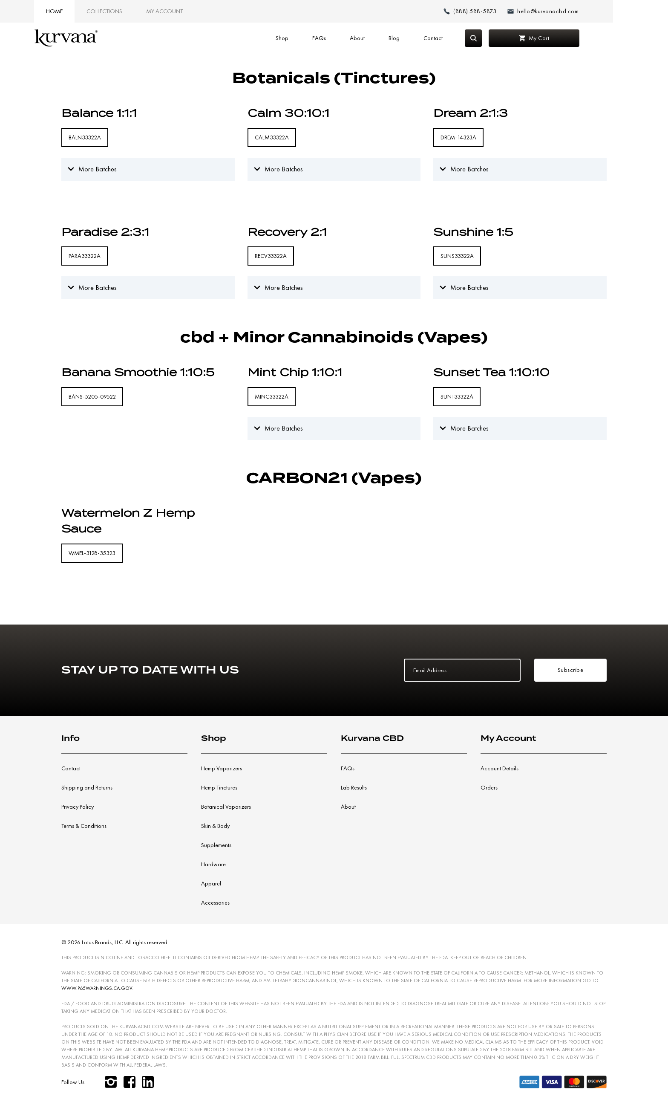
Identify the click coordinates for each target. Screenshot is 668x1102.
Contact (454, 38)
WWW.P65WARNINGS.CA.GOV (96, 988)
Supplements (216, 845)
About (378, 38)
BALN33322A (85, 137)
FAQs (340, 38)
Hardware (213, 864)
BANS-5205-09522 (92, 396)
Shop (303, 38)
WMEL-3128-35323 (92, 553)
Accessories (215, 902)
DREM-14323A (458, 137)
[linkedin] (148, 1082)
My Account (190, 11)
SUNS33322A (457, 256)
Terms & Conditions (84, 826)
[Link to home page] (92, 38)
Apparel (211, 883)
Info (70, 738)
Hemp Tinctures (219, 787)
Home (80, 11)
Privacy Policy (77, 806)
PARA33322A (85, 256)
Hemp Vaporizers (221, 768)
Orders (489, 787)
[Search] (494, 38)
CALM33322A (272, 137)
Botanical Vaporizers (226, 806)
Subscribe (571, 670)
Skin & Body (215, 826)
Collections (130, 11)
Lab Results (354, 787)
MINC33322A (271, 396)
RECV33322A (271, 256)
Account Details (499, 768)
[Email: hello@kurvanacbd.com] (569, 11)
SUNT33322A (457, 396)
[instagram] (111, 1082)
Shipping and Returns (86, 787)
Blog (415, 38)
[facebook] (129, 1082)
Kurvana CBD (372, 738)
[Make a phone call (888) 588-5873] (497, 11)
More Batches (97, 169)
